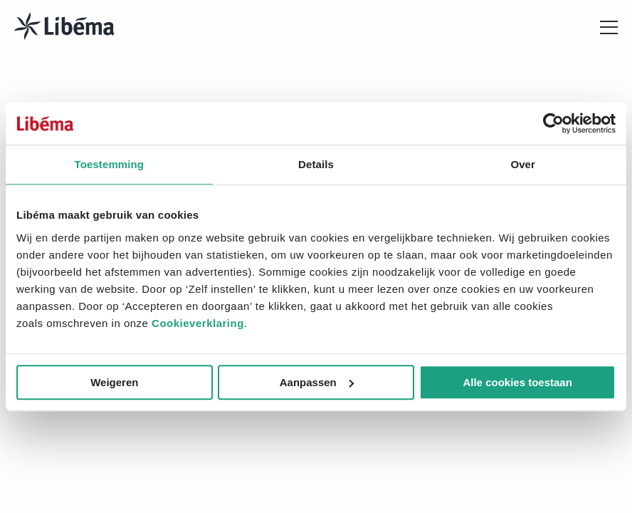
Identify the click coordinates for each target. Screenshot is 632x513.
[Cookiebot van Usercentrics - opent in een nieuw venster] (553, 123)
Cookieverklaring (198, 323)
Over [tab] (522, 164)
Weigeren (114, 382)
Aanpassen (317, 382)
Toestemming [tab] (109, 164)
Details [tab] (316, 164)
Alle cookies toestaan (517, 382)
